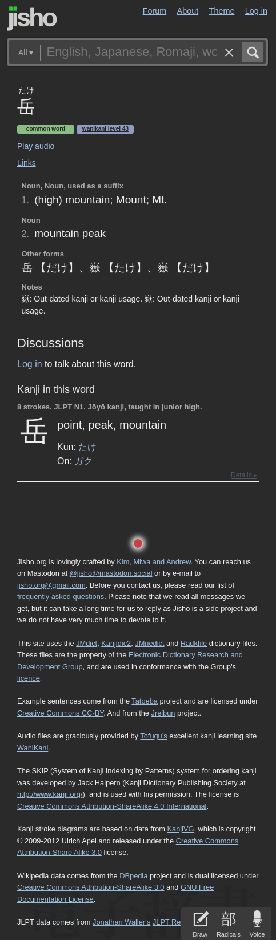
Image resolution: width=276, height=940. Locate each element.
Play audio (35, 146)
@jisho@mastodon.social (111, 573)
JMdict (86, 643)
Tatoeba (144, 701)
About (188, 10)
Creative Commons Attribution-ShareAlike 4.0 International (111, 806)
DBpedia (133, 875)
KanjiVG (180, 829)
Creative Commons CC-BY (60, 713)
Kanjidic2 (116, 643)
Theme (222, 10)
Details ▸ (244, 475)
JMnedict (149, 643)
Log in (256, 10)
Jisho (32, 18)
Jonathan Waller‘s (121, 922)
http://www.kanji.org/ (50, 794)
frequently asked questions (60, 596)
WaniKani (32, 748)
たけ (87, 446)
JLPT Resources (179, 922)
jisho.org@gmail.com (51, 585)
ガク (83, 461)
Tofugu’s (153, 736)
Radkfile (194, 643)
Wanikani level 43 (105, 129)
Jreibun (163, 713)
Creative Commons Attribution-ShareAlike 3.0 (90, 887)
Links (26, 162)
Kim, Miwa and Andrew (153, 561)
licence (28, 678)
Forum (155, 10)
